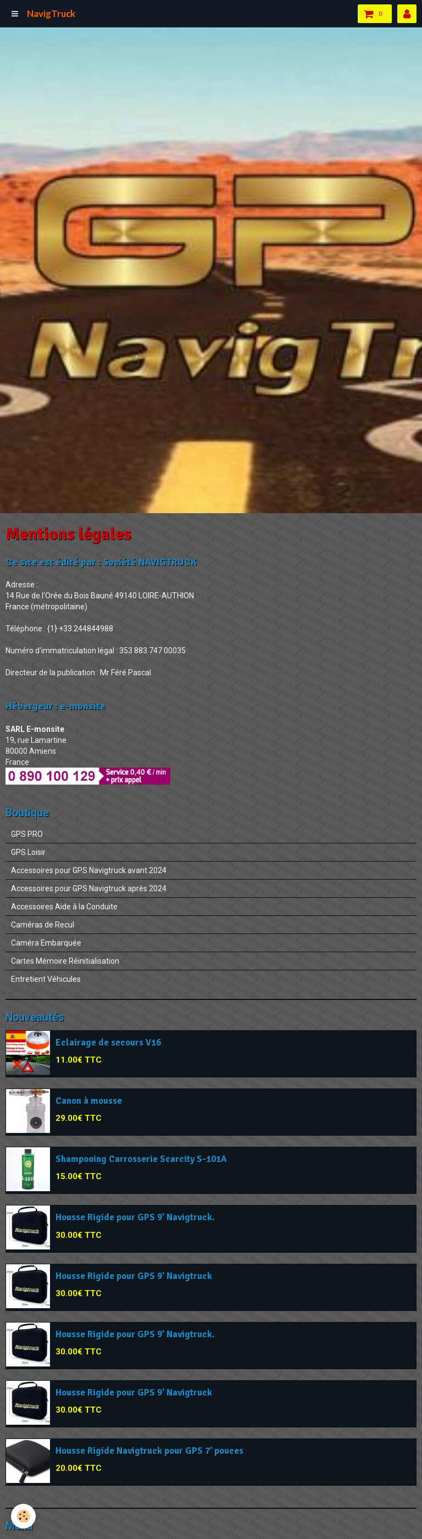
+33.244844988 (86, 628)
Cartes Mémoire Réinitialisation (65, 961)
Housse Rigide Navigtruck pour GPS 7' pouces (149, 1451)
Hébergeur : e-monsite (55, 706)
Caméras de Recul (42, 924)
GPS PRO (27, 834)
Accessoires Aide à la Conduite (64, 906)
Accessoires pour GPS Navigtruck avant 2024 (88, 870)
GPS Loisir (28, 852)
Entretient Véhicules (46, 979)
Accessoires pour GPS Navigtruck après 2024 (88, 888)
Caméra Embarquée (46, 942)
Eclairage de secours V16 (108, 1042)
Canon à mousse (88, 1101)
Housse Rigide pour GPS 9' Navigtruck (133, 1276)
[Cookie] (23, 1516)
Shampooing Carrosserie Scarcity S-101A (141, 1159)
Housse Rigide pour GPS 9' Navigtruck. (135, 1218)
